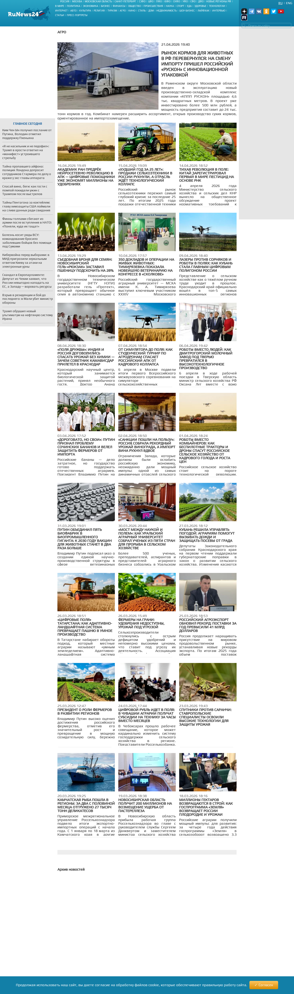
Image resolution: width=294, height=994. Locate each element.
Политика (73, 6)
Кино (131, 10)
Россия (64, 1)
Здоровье (200, 6)
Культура (85, 10)
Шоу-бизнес (187, 10)
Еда (189, 6)
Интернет (61, 10)
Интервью (218, 10)
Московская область (98, 1)
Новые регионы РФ (218, 1)
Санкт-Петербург (125, 1)
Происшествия (153, 6)
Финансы (119, 6)
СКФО (176, 1)
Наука (170, 6)
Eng (289, 3)
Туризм (112, 10)
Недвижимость (166, 10)
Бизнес (105, 6)
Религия (99, 10)
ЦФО (150, 1)
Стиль (142, 10)
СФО (192, 1)
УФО (185, 1)
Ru (280, 3)
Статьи (59, 15)
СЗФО (142, 1)
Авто (73, 10)
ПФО (159, 1)
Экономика (90, 6)
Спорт (180, 6)
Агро (123, 10)
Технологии (217, 6)
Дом (151, 10)
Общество (134, 6)
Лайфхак (203, 10)
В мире (59, 6)
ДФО (201, 1)
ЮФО (167, 1)
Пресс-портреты (77, 15)
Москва (77, 1)
